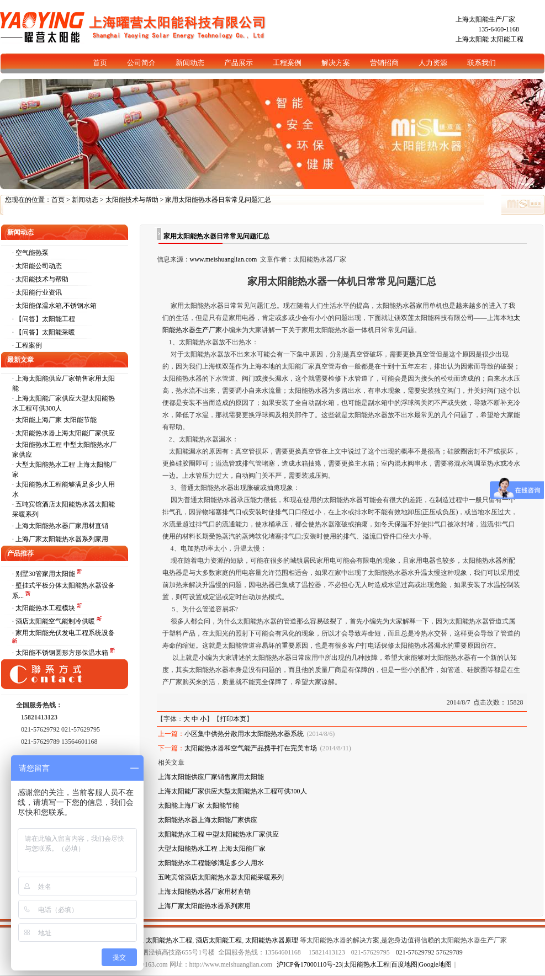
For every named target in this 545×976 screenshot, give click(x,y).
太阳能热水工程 (169, 940)
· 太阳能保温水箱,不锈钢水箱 (54, 306)
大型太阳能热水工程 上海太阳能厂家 (212, 848)
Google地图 (435, 964)
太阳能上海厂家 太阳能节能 (56, 420)
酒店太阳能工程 (218, 940)
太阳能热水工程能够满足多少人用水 (211, 863)
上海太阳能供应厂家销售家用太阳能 (211, 777)
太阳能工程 (506, 39)
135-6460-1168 (498, 29)
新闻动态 (85, 200)
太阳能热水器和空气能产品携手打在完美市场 (250, 748)
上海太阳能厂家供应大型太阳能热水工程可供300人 (232, 791)
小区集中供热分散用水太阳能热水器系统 (244, 734)
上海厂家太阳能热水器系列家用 (61, 539)
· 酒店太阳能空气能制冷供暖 (54, 621)
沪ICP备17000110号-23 (309, 964)
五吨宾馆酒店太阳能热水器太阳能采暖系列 (221, 877)
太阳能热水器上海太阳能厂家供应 (65, 433)
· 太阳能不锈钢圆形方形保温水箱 (61, 653)
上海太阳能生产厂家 (485, 19)
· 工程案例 (27, 345)
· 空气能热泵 (30, 253)
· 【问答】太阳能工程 (43, 319)
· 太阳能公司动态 (37, 266)
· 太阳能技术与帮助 (40, 279)
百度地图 (404, 964)
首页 (58, 200)
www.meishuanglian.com (223, 259)
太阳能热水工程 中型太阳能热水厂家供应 (218, 834)
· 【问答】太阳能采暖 (43, 332)
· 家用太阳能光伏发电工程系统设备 (63, 633)
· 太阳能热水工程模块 (44, 608)
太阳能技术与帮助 (131, 200)
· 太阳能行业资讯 (37, 292)
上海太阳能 (472, 39)
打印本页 (233, 719)
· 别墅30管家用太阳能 (44, 574)
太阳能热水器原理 (271, 940)
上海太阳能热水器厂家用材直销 (61, 526)
